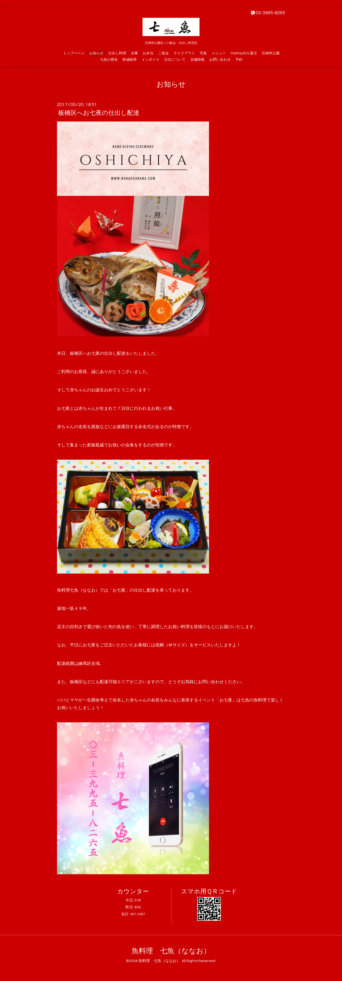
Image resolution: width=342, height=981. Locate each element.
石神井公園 (271, 53)
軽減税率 (130, 59)
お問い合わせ (220, 59)
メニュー (219, 53)
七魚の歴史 (109, 59)
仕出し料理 (117, 53)
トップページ (74, 53)
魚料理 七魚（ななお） (171, 951)
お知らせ (96, 53)
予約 (238, 59)
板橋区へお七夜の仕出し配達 (98, 113)
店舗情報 (197, 59)
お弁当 (148, 53)
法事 (134, 53)
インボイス (150, 59)
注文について (174, 59)
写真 (203, 53)
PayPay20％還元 (244, 53)
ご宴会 (163, 53)
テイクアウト (184, 53)
